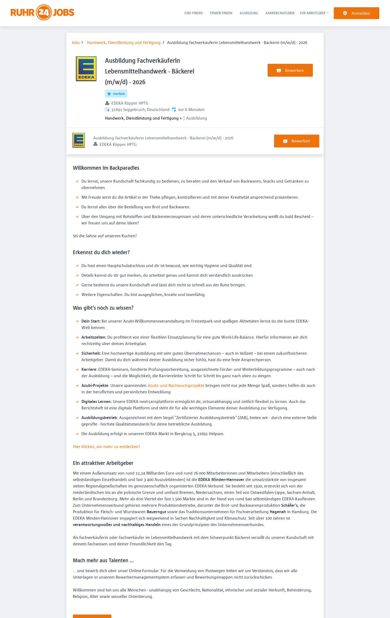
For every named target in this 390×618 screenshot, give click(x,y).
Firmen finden (221, 13)
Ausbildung (249, 13)
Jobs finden (193, 13)
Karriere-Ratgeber (280, 13)
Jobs (76, 42)
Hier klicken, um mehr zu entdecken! (106, 420)
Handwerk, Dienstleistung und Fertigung (124, 42)
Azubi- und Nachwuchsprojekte (176, 358)
